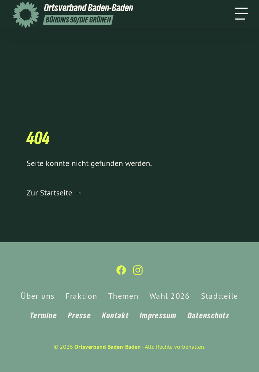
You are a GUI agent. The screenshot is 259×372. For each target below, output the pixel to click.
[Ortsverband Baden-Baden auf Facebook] (121, 273)
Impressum (158, 315)
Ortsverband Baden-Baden (107, 347)
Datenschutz (208, 315)
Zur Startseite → (54, 192)
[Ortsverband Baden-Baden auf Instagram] (138, 273)
